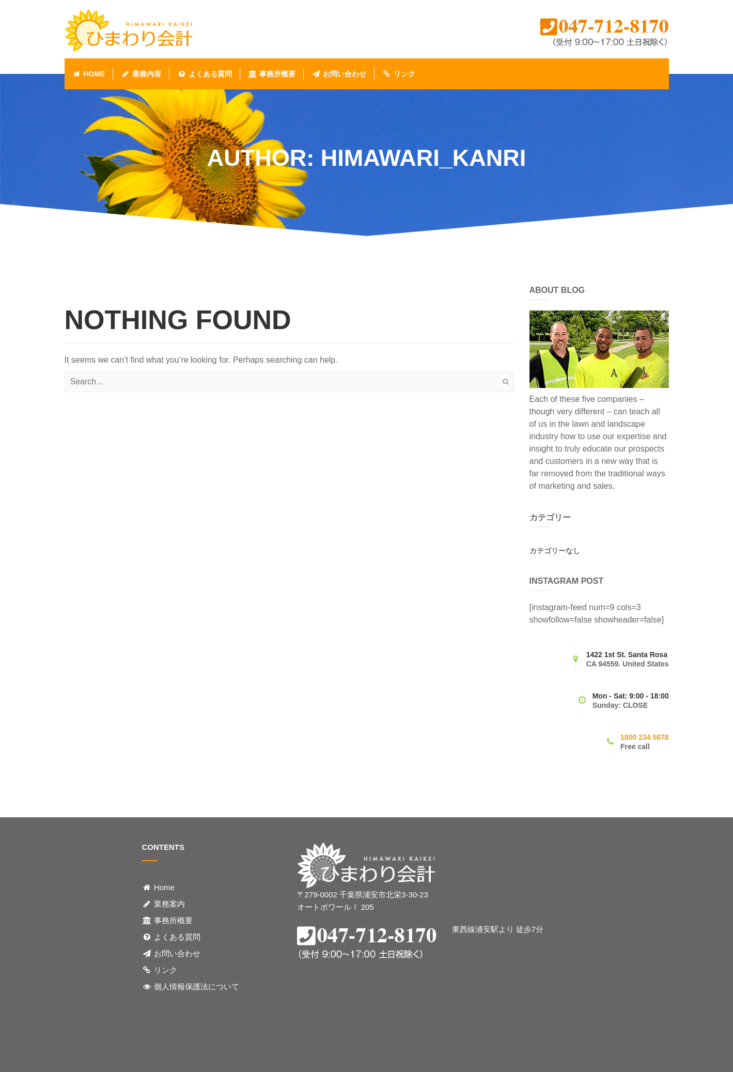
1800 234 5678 (644, 737)
